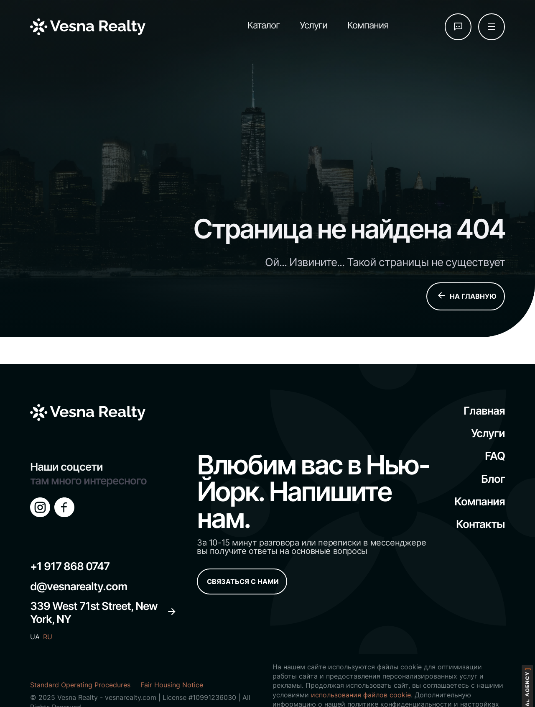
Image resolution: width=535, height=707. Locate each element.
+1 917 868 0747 (70, 566)
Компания (367, 25)
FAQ (495, 455)
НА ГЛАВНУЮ (466, 296)
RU (47, 637)
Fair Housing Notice (171, 685)
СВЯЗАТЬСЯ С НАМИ (243, 581)
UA (35, 637)
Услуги (313, 25)
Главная (484, 410)
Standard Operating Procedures (80, 685)
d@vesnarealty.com (78, 586)
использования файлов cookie (361, 695)
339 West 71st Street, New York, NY (103, 612)
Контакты (480, 523)
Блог (493, 478)
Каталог (263, 25)
